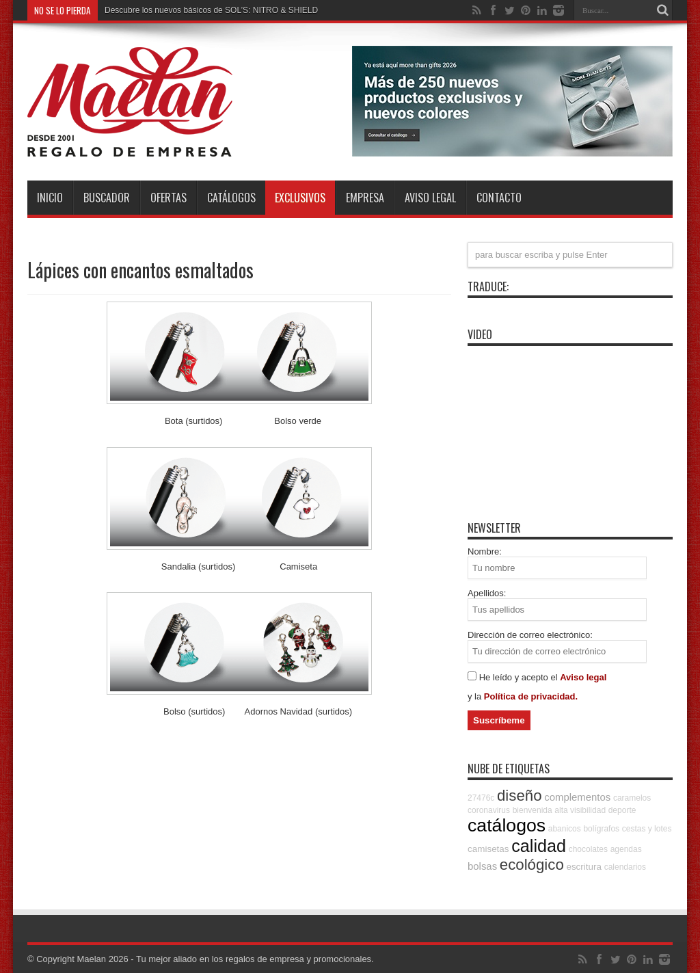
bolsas (482, 866)
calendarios (625, 867)
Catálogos (231, 197)
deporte (622, 810)
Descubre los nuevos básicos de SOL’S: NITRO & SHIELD (211, 10)
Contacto (499, 197)
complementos (577, 797)
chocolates (588, 849)
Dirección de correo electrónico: (530, 635)
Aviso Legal (430, 197)
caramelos (632, 798)
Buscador (106, 197)
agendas (626, 849)
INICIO (50, 197)
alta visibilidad (580, 810)
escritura (584, 867)
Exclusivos (300, 197)
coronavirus (489, 810)
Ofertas (168, 197)
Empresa (365, 197)
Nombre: (485, 551)
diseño (519, 795)
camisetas (488, 849)
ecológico (532, 864)
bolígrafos (601, 829)
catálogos (507, 825)
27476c (481, 798)
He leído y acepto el (520, 677)
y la (476, 696)
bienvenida (532, 810)
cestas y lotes (647, 829)
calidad (538, 845)
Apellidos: (487, 593)
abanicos (564, 829)
